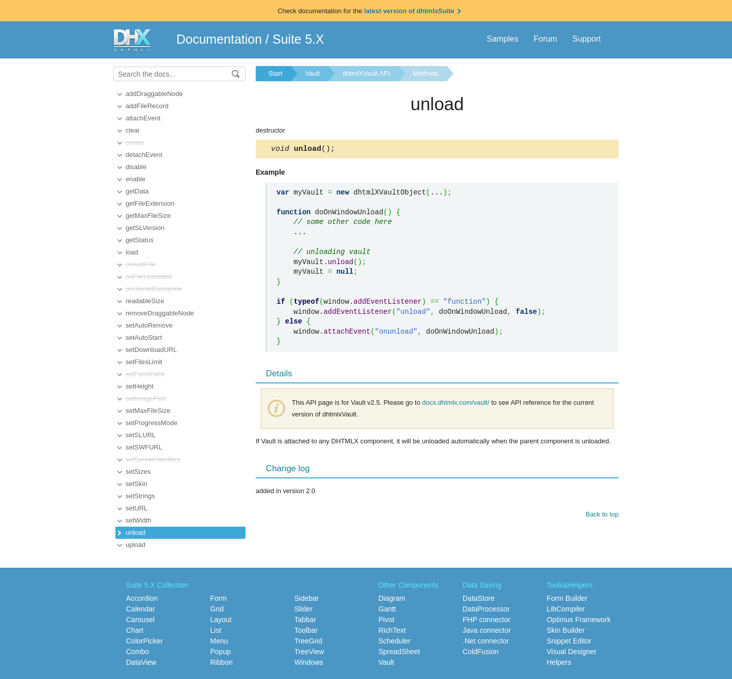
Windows (308, 662)
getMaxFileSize (148, 215)
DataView (141, 662)
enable (135, 179)
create (135, 142)
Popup (220, 652)
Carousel (140, 620)
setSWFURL (144, 447)
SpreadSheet (399, 652)
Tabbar (305, 620)
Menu (219, 641)
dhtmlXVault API (366, 73)
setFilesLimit (144, 362)
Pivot (386, 620)
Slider (303, 609)
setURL (136, 508)
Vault (312, 73)
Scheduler (395, 641)
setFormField (145, 374)
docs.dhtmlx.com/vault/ (455, 404)
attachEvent (143, 118)
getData (137, 191)
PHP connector (486, 620)
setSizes (138, 471)
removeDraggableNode (160, 313)
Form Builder (567, 598)
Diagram (392, 598)
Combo (137, 652)
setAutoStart (144, 337)
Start (275, 73)
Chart (134, 630)
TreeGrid (308, 641)
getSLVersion (145, 228)
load (132, 252)
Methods (425, 73)
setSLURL (141, 435)
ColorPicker (144, 641)
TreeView (309, 652)
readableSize (145, 301)
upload (135, 544)
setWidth (138, 520)
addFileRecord (147, 106)
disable (136, 167)
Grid (217, 609)
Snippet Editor (569, 641)
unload (135, 532)
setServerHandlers (153, 459)
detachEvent (144, 154)
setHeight (140, 386)
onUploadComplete (154, 289)
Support (586, 39)
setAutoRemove (149, 325)
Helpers (559, 662)
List (216, 630)
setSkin (136, 484)
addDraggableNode (154, 94)
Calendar (140, 609)
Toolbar (306, 630)
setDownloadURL (151, 349)
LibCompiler (566, 609)
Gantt (387, 609)
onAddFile (141, 264)
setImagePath (146, 398)
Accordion (142, 598)
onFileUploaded (149, 276)
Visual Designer (572, 652)
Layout (221, 620)
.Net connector (486, 641)
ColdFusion (481, 652)
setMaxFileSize (148, 410)
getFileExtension (150, 203)
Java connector (487, 630)
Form (218, 598)
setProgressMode (151, 423)
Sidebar (306, 598)
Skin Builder (566, 630)
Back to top (602, 516)
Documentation (219, 39)
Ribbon (221, 662)
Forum (545, 39)
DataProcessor (486, 609)
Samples (502, 39)
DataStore (479, 598)
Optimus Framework (579, 620)
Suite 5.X (298, 39)
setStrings (140, 496)
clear (133, 130)
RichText (392, 630)
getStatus (140, 240)
